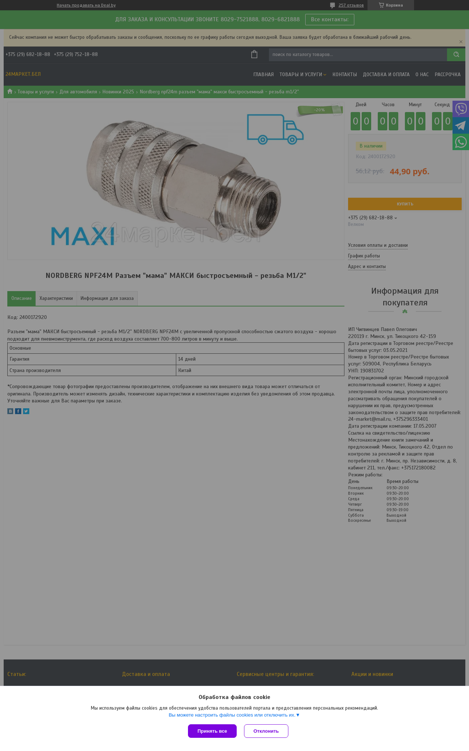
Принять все (212, 731)
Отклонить (266, 731)
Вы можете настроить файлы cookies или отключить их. (232, 715)
